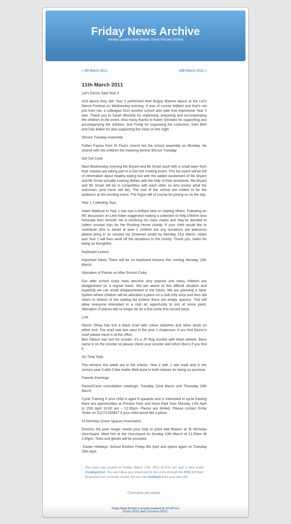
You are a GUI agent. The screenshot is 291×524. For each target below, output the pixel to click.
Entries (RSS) (131, 511)
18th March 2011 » (193, 71)
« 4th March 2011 (94, 71)
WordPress (172, 508)
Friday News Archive (145, 31)
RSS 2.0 (190, 472)
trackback (154, 476)
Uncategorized (95, 472)
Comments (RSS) (156, 511)
